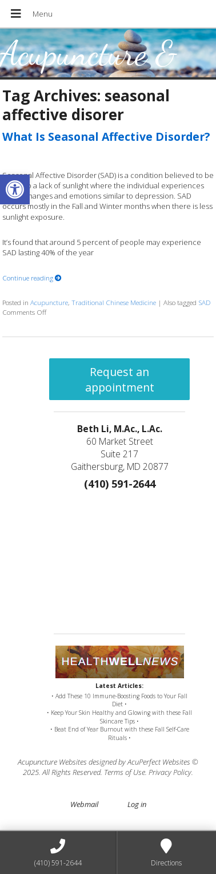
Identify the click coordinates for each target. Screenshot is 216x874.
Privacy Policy (170, 772)
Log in (136, 804)
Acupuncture (49, 302)
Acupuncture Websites (52, 762)
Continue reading (32, 277)
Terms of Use (124, 772)
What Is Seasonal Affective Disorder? (106, 136)
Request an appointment (119, 379)
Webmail (84, 804)
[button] (15, 189)
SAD (204, 302)
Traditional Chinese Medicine (113, 302)
